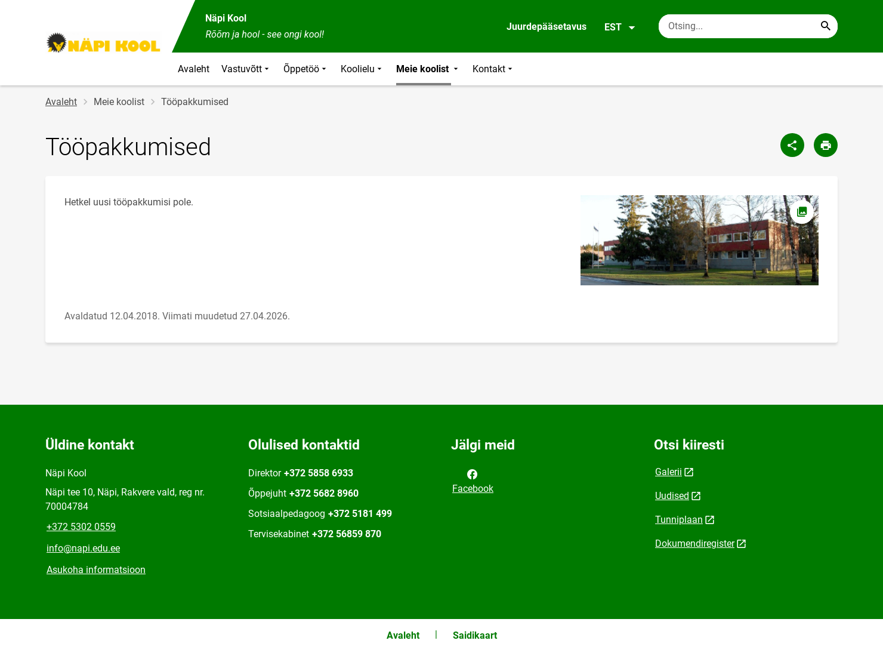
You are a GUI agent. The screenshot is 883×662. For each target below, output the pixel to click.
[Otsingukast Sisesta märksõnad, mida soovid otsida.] (748, 26)
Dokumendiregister (694, 543)
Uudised (672, 495)
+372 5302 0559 (81, 526)
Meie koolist (428, 69)
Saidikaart (475, 635)
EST (620, 27)
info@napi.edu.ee (83, 548)
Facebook (472, 480)
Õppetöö (306, 69)
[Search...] (826, 26)
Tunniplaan (679, 519)
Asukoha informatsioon (96, 569)
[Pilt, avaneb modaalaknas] (699, 240)
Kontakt (494, 69)
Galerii (668, 472)
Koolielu (362, 69)
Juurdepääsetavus (546, 26)
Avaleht (193, 69)
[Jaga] (792, 145)
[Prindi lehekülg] (826, 145)
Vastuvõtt (246, 69)
